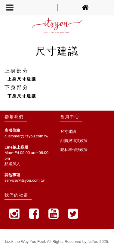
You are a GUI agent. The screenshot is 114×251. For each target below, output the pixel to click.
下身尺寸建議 (22, 96)
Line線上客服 (16, 147)
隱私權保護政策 (74, 149)
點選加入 (12, 164)
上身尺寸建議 (22, 79)
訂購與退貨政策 (74, 140)
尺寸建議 (68, 131)
